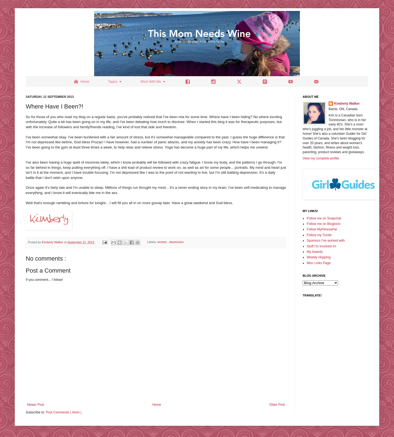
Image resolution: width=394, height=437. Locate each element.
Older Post (277, 405)
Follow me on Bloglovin (323, 224)
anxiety (162, 242)
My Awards (315, 252)
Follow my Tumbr (319, 235)
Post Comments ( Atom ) (64, 412)
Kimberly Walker (347, 103)
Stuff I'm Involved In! (321, 246)
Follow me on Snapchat (324, 218)
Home (156, 405)
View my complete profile (321, 158)
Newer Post (35, 405)
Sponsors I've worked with (326, 240)
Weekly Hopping (319, 257)
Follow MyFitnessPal (322, 229)
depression (176, 242)
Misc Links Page (319, 263)
